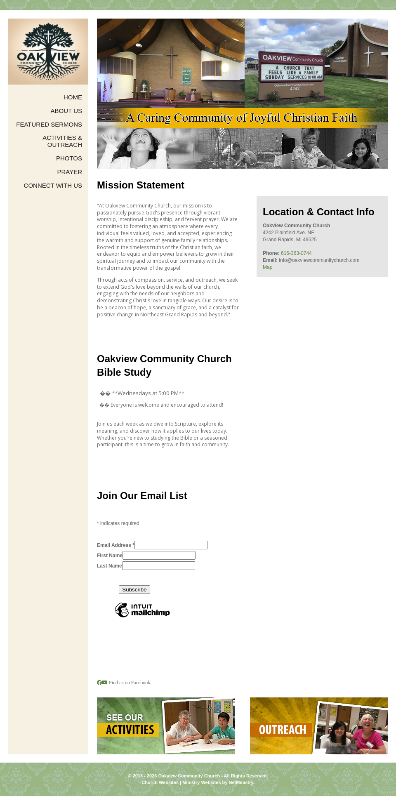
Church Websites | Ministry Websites (181, 782)
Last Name (109, 566)
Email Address (115, 545)
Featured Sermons (49, 124)
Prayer (69, 172)
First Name (110, 555)
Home (73, 97)
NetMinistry (241, 782)
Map (267, 267)
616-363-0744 (296, 253)
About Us (66, 111)
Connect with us (53, 185)
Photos (69, 158)
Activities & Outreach (62, 141)
